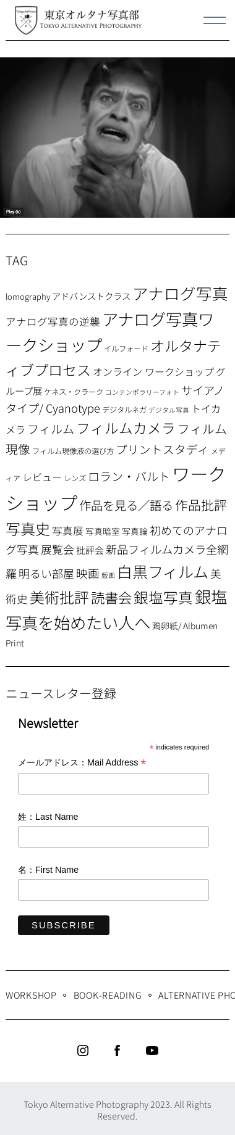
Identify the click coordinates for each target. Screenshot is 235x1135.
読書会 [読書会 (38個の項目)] (111, 597)
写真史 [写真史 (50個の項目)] (28, 528)
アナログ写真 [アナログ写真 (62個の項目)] (180, 292)
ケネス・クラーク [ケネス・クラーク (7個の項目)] (73, 391)
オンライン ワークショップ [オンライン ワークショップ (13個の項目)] (153, 371)
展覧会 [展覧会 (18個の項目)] (57, 549)
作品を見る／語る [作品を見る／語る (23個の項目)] (126, 505)
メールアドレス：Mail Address (82, 763)
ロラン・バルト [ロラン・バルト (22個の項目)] (129, 476)
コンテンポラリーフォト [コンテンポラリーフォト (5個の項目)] (142, 392)
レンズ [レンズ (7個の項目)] (75, 478)
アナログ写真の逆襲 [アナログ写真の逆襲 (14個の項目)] (53, 321)
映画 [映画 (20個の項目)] (88, 572)
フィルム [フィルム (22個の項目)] (50, 428)
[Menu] (214, 20)
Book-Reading (108, 994)
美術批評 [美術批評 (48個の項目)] (59, 597)
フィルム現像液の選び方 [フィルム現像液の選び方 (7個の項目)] (73, 450)
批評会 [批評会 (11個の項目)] (90, 549)
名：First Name (48, 870)
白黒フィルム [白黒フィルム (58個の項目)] (162, 571)
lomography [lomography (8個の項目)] (28, 296)
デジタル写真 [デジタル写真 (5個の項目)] (168, 410)
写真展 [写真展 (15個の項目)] (67, 530)
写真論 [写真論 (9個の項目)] (135, 531)
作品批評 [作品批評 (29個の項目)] (201, 504)
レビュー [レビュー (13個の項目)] (42, 476)
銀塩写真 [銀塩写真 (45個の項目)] (163, 597)
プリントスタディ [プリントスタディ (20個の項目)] (162, 448)
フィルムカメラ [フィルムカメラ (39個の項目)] (126, 428)
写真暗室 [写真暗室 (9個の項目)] (102, 531)
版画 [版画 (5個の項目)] (108, 575)
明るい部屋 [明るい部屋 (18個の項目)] (46, 573)
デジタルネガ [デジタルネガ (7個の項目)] (124, 409)
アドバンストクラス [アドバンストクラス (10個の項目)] (91, 295)
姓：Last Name (48, 817)
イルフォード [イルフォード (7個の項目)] (126, 348)
